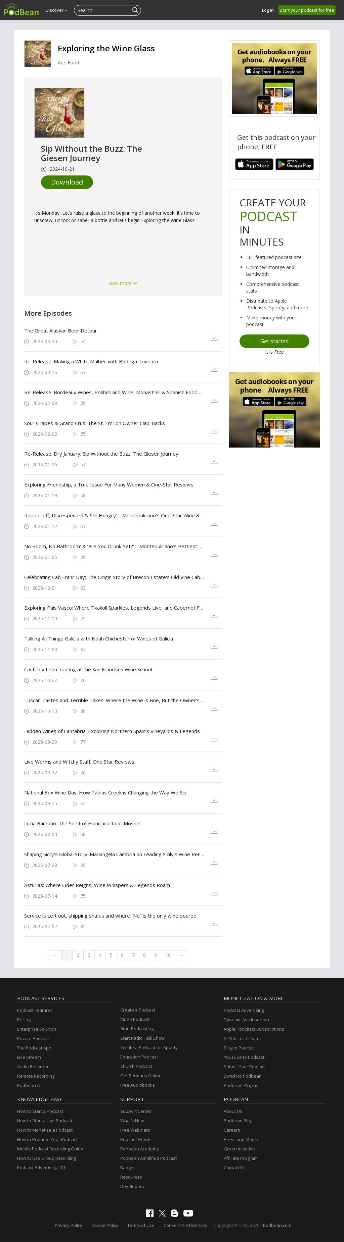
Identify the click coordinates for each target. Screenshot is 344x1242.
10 (168, 955)
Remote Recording (35, 1076)
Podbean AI (29, 1085)
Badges (128, 1168)
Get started (274, 341)
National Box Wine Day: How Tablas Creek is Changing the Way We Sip (105, 792)
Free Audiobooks (137, 1085)
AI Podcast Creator (242, 1038)
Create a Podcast (137, 1010)
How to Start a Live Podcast (44, 1121)
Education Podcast (139, 1057)
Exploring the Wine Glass (106, 48)
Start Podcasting (137, 1029)
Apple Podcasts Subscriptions (254, 1029)
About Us (233, 1111)
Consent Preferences (185, 1225)
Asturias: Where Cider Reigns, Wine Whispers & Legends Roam (97, 885)
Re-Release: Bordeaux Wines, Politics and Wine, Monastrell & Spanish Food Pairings (114, 392)
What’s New (132, 1121)
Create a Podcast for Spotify (149, 1047)
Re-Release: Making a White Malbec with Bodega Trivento (91, 361)
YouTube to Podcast (244, 1057)
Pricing (24, 1020)
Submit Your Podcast (245, 1067)
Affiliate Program (241, 1158)
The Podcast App (34, 1048)
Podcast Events (136, 1139)
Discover (56, 10)
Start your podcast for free (307, 10)
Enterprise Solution (36, 1029)
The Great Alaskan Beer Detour (60, 330)
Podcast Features (35, 1010)
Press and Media (241, 1139)
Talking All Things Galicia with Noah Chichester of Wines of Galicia (98, 638)
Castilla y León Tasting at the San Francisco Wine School (88, 669)
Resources (131, 1177)
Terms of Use (141, 1225)
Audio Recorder (33, 1067)
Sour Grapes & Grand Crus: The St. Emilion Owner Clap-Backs (94, 423)
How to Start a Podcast (40, 1111)
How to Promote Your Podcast (47, 1139)
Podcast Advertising (244, 1010)
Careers (232, 1130)
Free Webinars (135, 1130)
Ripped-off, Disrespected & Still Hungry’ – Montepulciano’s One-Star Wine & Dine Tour (114, 515)
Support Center (136, 1111)
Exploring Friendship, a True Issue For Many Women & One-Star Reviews (109, 484)
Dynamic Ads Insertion (246, 1020)
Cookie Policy (104, 1225)
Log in (268, 10)
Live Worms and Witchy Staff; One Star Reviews (79, 762)
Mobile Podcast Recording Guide (50, 1149)
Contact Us (235, 1168)
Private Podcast (33, 1038)
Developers (132, 1186)
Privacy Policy (68, 1225)
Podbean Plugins (241, 1085)
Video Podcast (134, 1019)
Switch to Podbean (243, 1076)
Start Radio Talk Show (142, 1038)
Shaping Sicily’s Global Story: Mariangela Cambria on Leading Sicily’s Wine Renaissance (114, 854)
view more (123, 283)
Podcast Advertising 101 (41, 1168)
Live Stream (29, 1057)
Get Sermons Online (141, 1076)
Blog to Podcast (239, 1048)
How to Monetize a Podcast (45, 1130)
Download (67, 182)
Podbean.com (277, 1225)
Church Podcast (136, 1066)
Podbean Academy (139, 1149)
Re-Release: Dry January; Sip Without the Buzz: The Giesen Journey (101, 454)
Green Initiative (239, 1149)
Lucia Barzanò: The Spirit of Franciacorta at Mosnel (82, 823)
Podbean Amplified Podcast (148, 1158)
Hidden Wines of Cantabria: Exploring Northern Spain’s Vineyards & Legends (112, 731)
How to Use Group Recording (46, 1158)
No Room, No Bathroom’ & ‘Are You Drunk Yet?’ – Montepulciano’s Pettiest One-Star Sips (114, 546)
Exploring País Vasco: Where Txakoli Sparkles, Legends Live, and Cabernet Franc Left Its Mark (114, 608)
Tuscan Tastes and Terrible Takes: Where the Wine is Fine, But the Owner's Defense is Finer (114, 700)
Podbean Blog (238, 1121)
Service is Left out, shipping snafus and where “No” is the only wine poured (110, 916)
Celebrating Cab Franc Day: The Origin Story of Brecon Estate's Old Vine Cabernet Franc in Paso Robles (114, 577)
